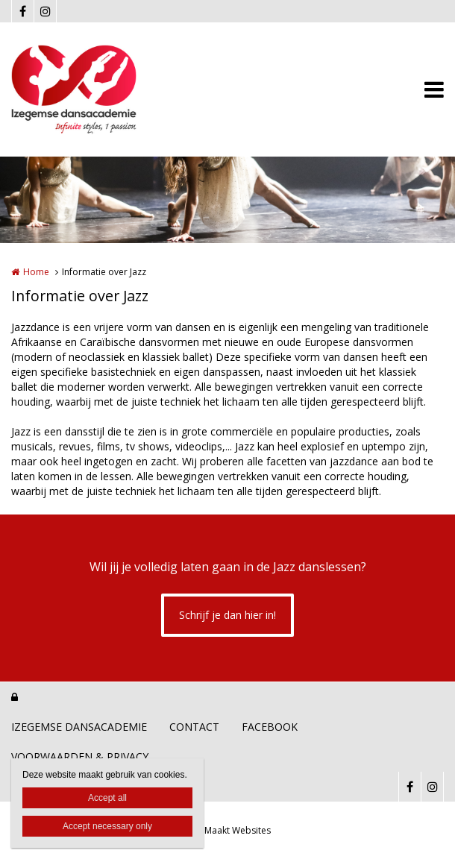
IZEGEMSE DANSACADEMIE (79, 727)
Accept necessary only (107, 826)
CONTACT (194, 727)
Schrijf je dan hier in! (227, 615)
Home (36, 271)
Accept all (107, 798)
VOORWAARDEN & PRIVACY (79, 756)
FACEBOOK (270, 727)
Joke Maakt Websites (227, 830)
